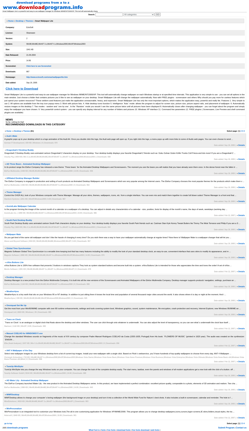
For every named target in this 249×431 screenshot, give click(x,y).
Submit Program (226, 428)
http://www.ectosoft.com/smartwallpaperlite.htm (47, 77)
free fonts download (140, 430)
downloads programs (17, 428)
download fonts (124, 430)
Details (241, 145)
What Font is (94, 430)
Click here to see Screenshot (38, 66)
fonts (103, 430)
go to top (8, 423)
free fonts (111, 430)
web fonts (155, 430)
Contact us (241, 428)
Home (11, 21)
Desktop (20, 21)
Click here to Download (22, 88)
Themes (29, 21)
